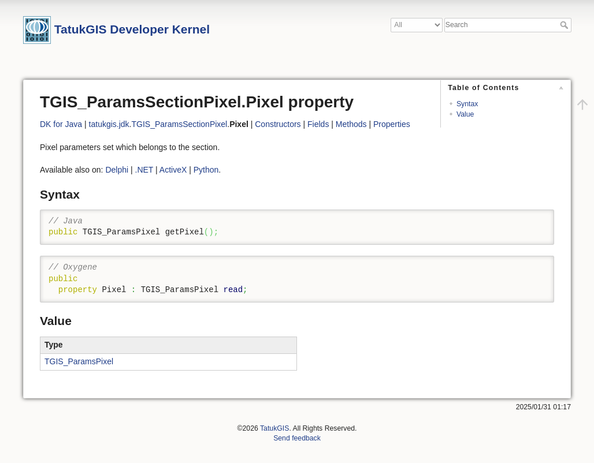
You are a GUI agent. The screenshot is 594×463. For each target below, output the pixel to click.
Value (465, 114)
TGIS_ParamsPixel (78, 361)
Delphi (116, 169)
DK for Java (61, 124)
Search (565, 25)
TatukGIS (274, 428)
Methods (351, 124)
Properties (391, 124)
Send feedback (297, 438)
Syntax (467, 104)
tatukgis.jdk (109, 124)
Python (206, 169)
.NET (144, 169)
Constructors (277, 124)
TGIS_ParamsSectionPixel (180, 124)
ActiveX (173, 169)
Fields (318, 124)
